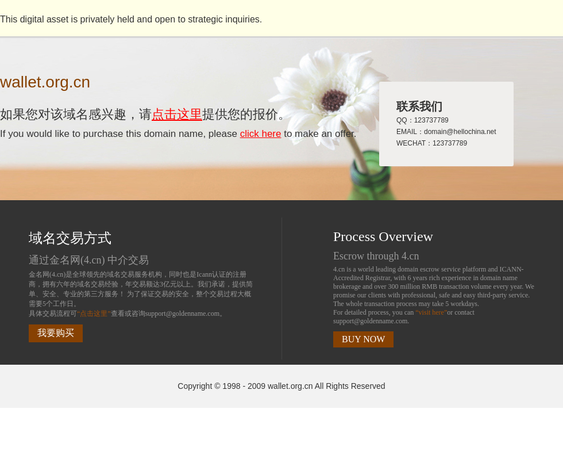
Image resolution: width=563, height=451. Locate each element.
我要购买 (55, 333)
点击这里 (177, 114)
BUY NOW (363, 339)
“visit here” (431, 312)
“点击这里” (94, 313)
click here (261, 133)
